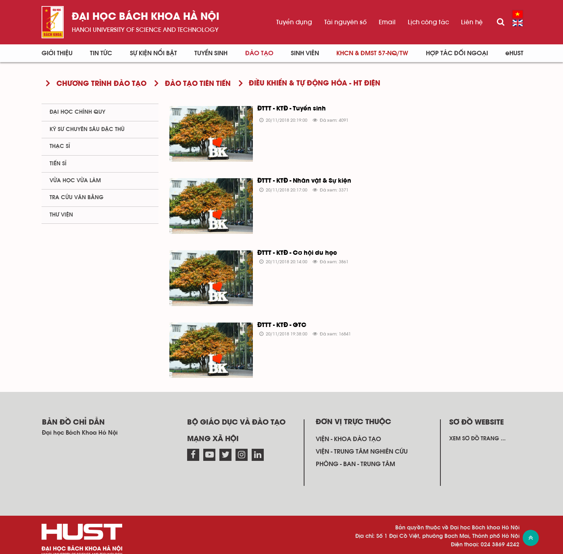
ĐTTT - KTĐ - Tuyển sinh (288, 109)
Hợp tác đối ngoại (457, 53)
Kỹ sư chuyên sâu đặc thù (87, 129)
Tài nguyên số (345, 22)
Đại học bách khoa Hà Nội (145, 17)
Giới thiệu (57, 53)
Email (387, 22)
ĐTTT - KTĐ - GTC (278, 318)
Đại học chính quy (77, 112)
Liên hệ (472, 22)
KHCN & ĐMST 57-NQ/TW (372, 53)
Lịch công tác (428, 22)
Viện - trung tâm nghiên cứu (362, 442)
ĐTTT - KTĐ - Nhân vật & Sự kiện (301, 178)
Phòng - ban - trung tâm (355, 455)
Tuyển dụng (294, 22)
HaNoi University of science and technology (145, 30)
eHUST (514, 53)
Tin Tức (101, 53)
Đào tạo (259, 53)
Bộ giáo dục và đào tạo (236, 413)
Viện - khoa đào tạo (348, 429)
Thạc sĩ (60, 146)
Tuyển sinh (210, 53)
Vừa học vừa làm (75, 180)
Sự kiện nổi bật (153, 53)
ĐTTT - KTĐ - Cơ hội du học (294, 248)
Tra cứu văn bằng (77, 197)
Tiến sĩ (58, 164)
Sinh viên (305, 53)
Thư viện (61, 215)
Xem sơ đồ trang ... (477, 429)
